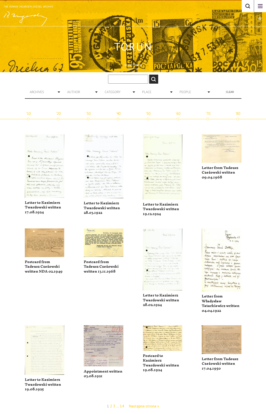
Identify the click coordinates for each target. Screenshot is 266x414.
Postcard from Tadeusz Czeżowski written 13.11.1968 (101, 267)
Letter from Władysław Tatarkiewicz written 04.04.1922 (220, 303)
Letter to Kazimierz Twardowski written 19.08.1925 (43, 384)
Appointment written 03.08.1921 (103, 374)
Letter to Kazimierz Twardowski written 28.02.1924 (161, 300)
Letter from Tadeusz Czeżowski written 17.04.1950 (220, 364)
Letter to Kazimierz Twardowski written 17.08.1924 (43, 207)
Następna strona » (144, 406)
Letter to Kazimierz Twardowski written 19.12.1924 (161, 209)
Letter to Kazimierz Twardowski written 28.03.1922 (102, 208)
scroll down (132, 65)
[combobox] (43, 92)
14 (122, 406)
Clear (230, 92)
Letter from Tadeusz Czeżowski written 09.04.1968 (220, 173)
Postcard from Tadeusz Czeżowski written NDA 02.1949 (44, 267)
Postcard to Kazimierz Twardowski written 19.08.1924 (161, 363)
